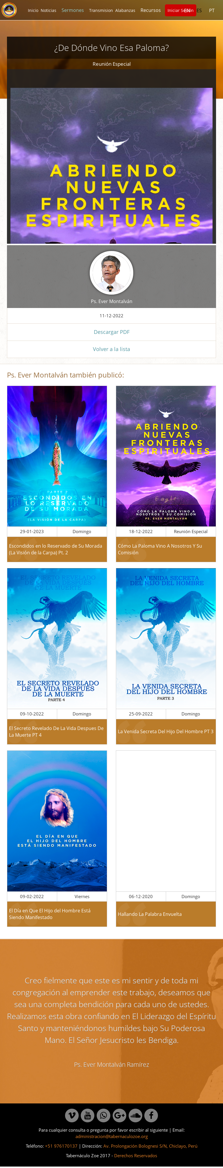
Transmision (101, 10)
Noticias (48, 10)
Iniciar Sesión (181, 10)
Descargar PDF (112, 331)
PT (212, 10)
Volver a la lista (111, 349)
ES (199, 10)
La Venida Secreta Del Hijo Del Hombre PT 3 (165, 731)
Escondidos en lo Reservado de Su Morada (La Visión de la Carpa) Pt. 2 (55, 549)
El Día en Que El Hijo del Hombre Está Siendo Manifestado (50, 913)
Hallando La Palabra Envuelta (150, 914)
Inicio (33, 10)
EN (187, 10)
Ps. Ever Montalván (111, 301)
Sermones (73, 10)
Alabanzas (125, 10)
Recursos (151, 10)
